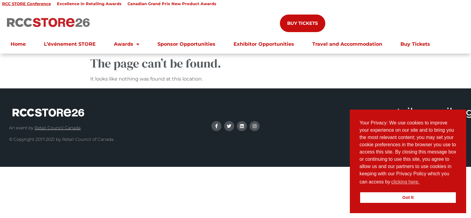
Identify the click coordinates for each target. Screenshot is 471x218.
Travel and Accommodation (347, 44)
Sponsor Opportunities (186, 44)
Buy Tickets (415, 44)
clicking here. (405, 181)
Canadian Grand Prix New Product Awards (172, 3)
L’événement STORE (70, 44)
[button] (423, 182)
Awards (126, 44)
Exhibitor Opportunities (264, 44)
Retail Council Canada (58, 127)
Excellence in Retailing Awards (89, 3)
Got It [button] (408, 197)
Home (18, 44)
